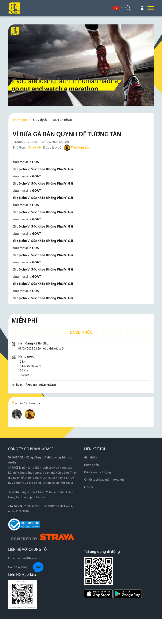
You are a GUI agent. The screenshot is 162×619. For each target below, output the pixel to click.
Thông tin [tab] (20, 120)
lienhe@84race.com (29, 558)
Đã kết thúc (81, 333)
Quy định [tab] (40, 120)
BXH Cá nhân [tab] (62, 120)
